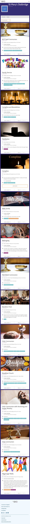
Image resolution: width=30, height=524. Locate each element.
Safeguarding (3, 508)
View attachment (8, 180)
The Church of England (5, 504)
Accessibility (3, 510)
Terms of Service (3, 519)
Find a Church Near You (5, 506)
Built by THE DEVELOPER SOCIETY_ (6, 521)
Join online (15, 185)
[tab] (7, 54)
